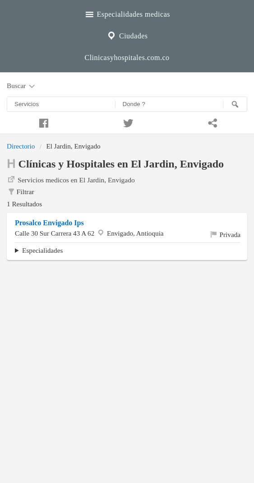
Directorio (21, 146)
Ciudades (127, 35)
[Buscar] (235, 104)
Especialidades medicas (127, 13)
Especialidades (42, 250)
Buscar (22, 86)
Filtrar (20, 191)
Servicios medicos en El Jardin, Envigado (71, 179)
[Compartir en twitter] (127, 121)
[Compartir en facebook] (42, 121)
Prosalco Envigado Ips (49, 223)
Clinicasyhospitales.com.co (126, 57)
